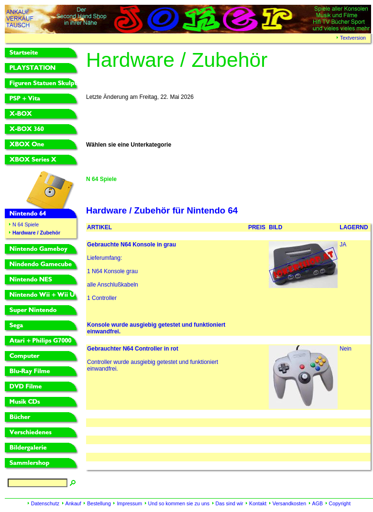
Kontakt (257, 503)
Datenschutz (45, 503)
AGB (317, 503)
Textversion (353, 38)
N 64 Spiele (25, 224)
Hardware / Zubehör (36, 232)
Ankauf (73, 503)
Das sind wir (229, 503)
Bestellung (99, 503)
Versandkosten (290, 503)
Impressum (129, 503)
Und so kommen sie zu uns (179, 503)
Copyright (340, 503)
